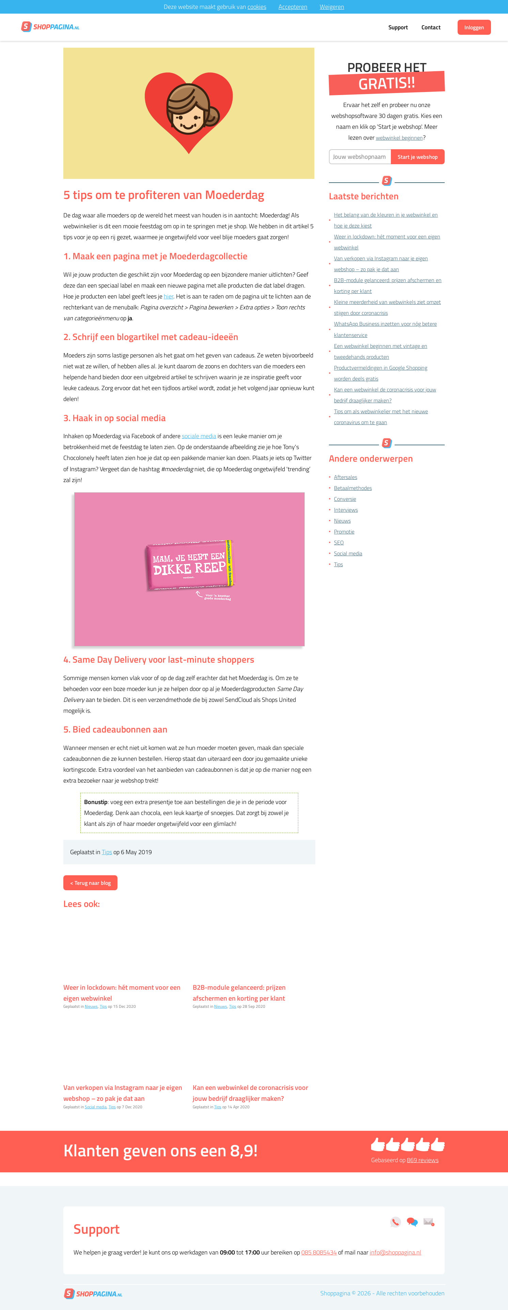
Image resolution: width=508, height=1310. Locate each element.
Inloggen (474, 27)
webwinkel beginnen (399, 138)
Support (398, 27)
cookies (257, 6)
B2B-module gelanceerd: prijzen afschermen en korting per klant (239, 992)
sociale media (199, 436)
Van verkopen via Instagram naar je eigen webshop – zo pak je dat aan (122, 1093)
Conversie (345, 499)
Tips (107, 852)
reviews (423, 1160)
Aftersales (345, 477)
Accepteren (293, 6)
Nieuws (91, 1006)
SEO (339, 542)
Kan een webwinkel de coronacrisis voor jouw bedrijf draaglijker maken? (250, 1093)
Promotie (344, 531)
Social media (96, 1107)
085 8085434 (319, 1252)
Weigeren (332, 6)
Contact (431, 27)
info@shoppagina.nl (395, 1252)
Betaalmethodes (353, 488)
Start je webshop (418, 157)
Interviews (346, 510)
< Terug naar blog (90, 883)
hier (168, 296)
